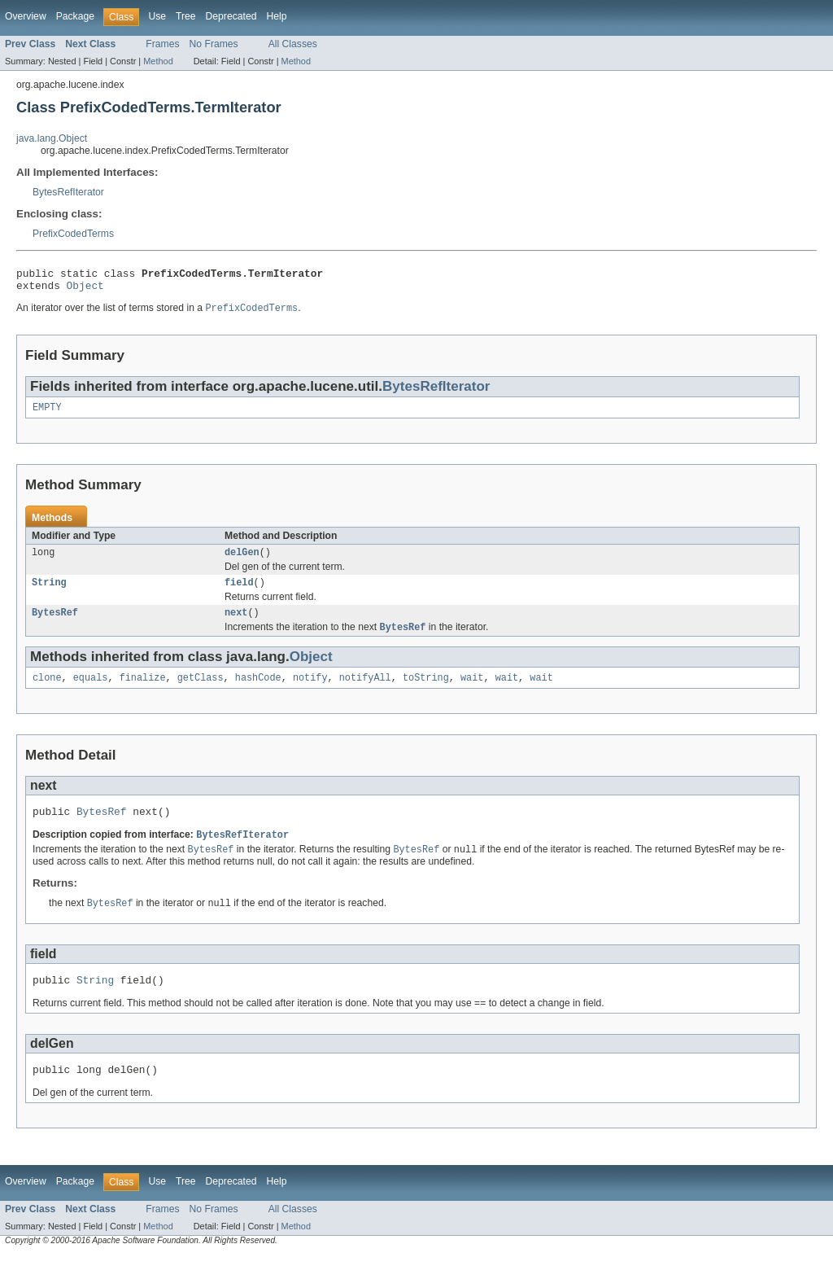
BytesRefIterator (68, 192)
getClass (200, 692)
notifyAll (365, 692)
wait (471, 692)
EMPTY (47, 414)
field (239, 592)
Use (157, 16)
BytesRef (55, 624)
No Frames (214, 44)
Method (157, 61)
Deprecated (231, 16)
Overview (25, 16)
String (49, 592)
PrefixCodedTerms (73, 233)
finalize (143, 692)
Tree (186, 16)
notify (310, 692)
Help (276, 16)
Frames (162, 44)
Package (75, 16)
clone (47, 692)
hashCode (258, 692)
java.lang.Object (51, 138)
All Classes (292, 44)
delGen (242, 560)
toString (426, 692)
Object (85, 290)
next (236, 624)
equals (90, 692)
